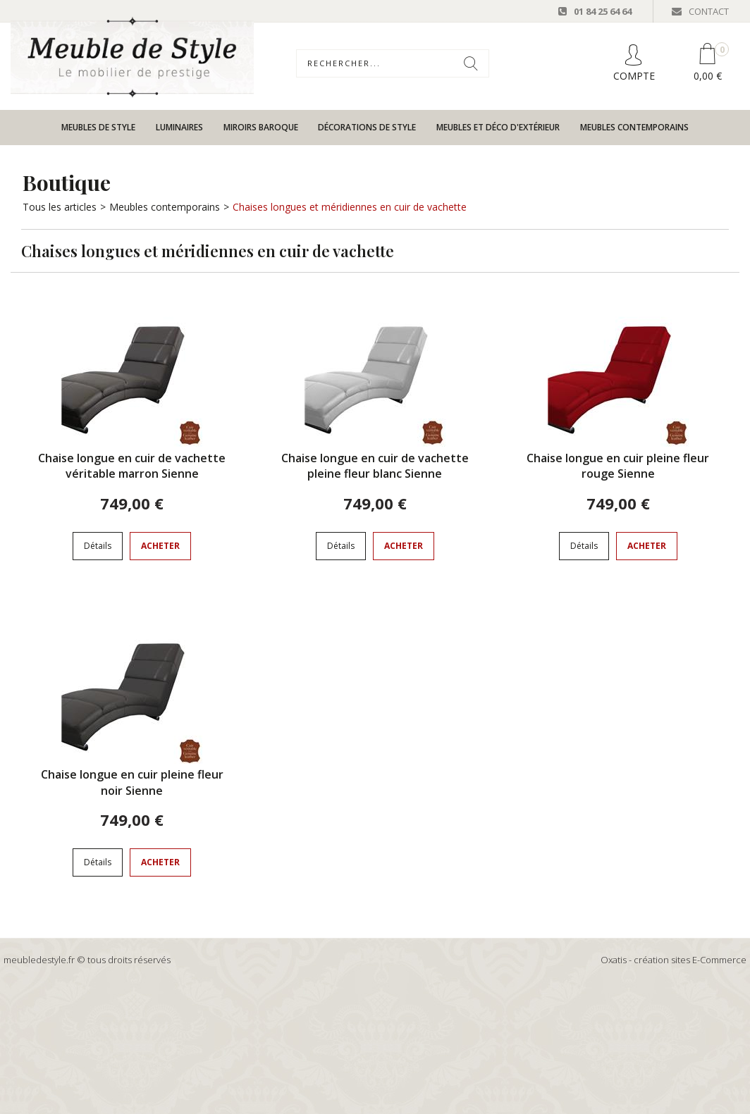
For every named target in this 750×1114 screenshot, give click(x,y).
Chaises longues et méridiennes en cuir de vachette (350, 206)
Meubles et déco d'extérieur (498, 127)
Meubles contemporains (634, 127)
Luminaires (179, 127)
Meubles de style (98, 127)
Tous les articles (60, 206)
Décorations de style (367, 127)
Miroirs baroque (260, 127)
